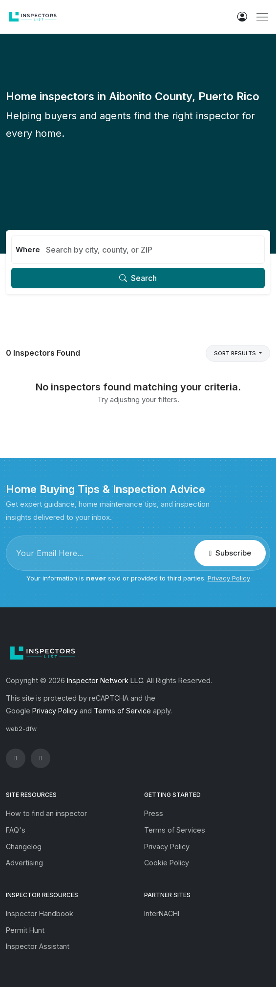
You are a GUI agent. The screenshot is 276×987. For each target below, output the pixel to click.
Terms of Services (174, 830)
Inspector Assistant (37, 946)
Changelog (24, 846)
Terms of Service (122, 711)
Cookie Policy (166, 862)
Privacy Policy (229, 578)
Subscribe (230, 553)
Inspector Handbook (39, 913)
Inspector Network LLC (105, 680)
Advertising (24, 862)
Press (153, 813)
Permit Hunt (25, 930)
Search (138, 278)
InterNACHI (161, 913)
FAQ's (15, 830)
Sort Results (235, 353)
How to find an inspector (46, 813)
